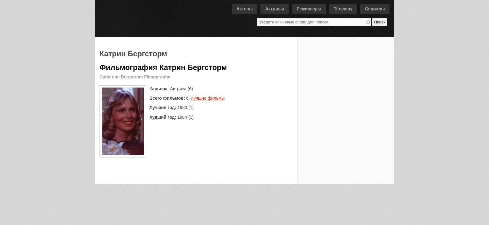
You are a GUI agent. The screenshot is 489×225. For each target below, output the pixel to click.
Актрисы (274, 8)
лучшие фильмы (208, 98)
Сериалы (375, 8)
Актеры (244, 8)
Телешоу (343, 8)
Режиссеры (309, 8)
